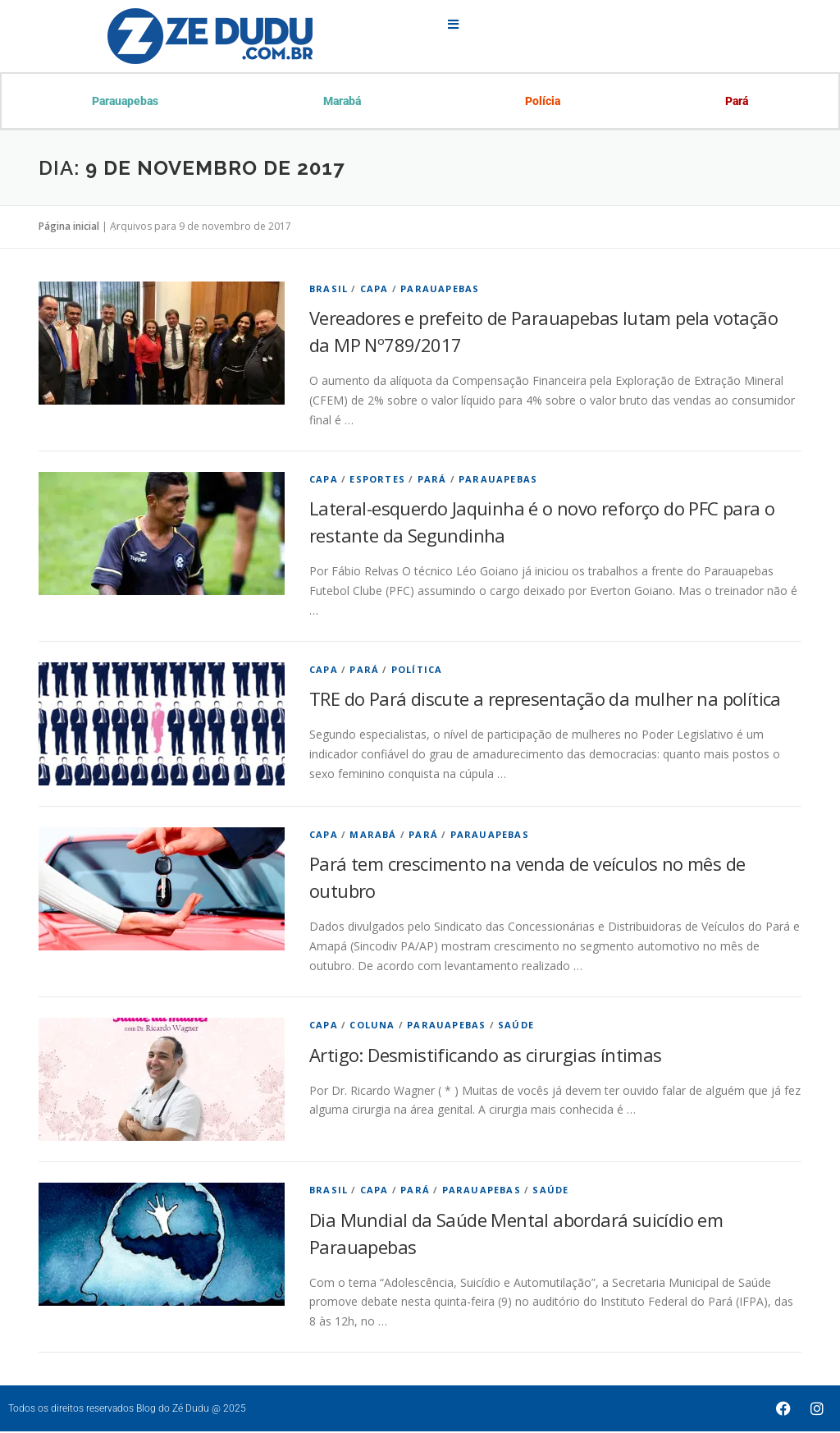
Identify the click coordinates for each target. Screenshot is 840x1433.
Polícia (542, 101)
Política (417, 671)
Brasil (328, 290)
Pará (735, 101)
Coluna (372, 1026)
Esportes (377, 480)
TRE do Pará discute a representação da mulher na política (545, 700)
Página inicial (69, 228)
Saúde (516, 1026)
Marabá (342, 101)
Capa (374, 290)
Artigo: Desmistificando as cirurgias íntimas (485, 1056)
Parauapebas (126, 101)
